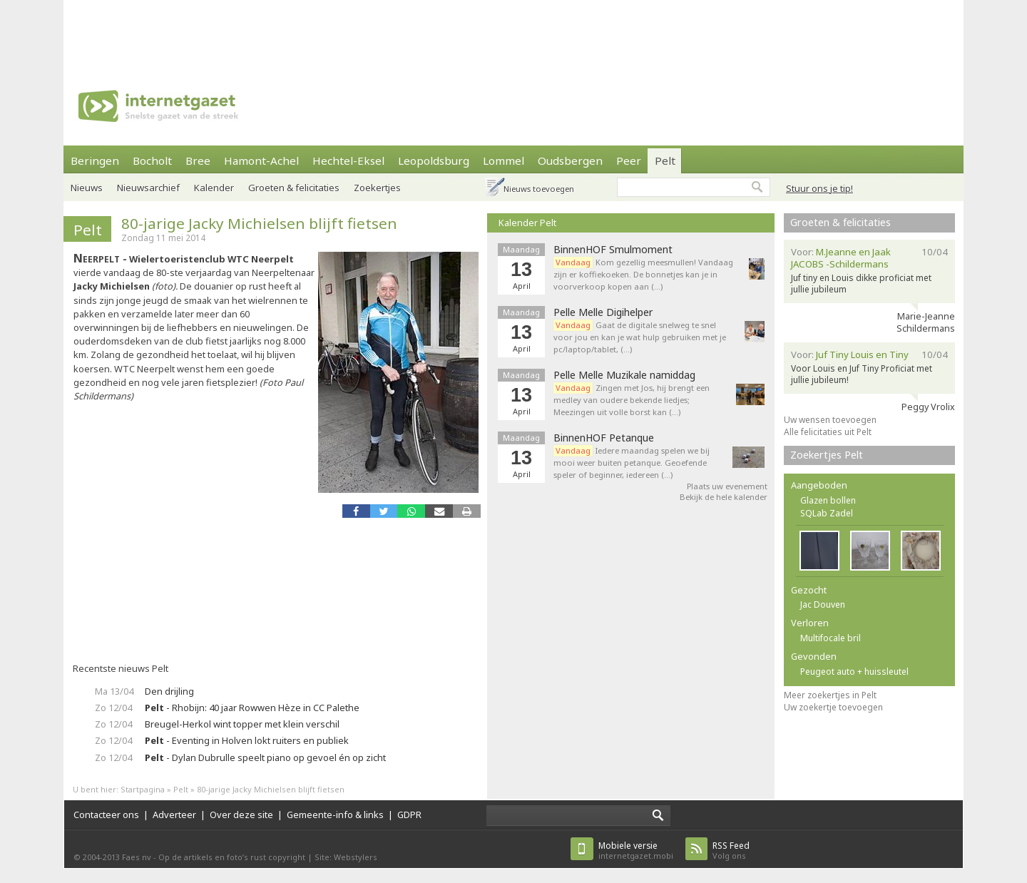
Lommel (503, 160)
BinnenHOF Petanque (603, 438)
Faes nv (136, 857)
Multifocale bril (830, 638)
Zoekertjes (377, 187)
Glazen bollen (828, 500)
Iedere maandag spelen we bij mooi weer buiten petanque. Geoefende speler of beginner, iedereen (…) (631, 462)
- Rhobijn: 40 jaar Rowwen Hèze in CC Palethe (252, 707)
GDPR (409, 814)
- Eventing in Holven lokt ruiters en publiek (247, 740)
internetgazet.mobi (635, 850)
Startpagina (143, 789)
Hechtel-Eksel (348, 160)
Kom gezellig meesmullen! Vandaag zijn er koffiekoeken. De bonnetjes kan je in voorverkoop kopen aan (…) (643, 274)
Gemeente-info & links (335, 814)
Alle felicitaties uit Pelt (828, 432)
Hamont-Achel (261, 160)
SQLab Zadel (826, 513)
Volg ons (731, 850)
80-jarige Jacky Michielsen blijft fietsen (259, 223)
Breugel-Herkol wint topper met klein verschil (242, 724)
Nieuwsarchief (148, 187)
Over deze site (241, 814)
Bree (197, 160)
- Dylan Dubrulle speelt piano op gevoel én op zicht (265, 757)
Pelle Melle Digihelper (603, 312)
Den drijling (169, 691)
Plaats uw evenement (727, 486)
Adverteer (174, 814)
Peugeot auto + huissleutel (854, 671)
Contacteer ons (106, 814)
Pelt (665, 160)
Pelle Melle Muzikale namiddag (624, 375)
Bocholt (152, 160)
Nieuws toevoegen (539, 188)
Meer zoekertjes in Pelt (830, 695)
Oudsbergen (570, 160)
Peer (628, 160)
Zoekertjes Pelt (826, 454)
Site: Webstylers (346, 857)
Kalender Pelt (527, 222)
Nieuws (87, 187)
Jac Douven (822, 604)
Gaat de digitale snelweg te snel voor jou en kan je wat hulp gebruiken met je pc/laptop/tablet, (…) (639, 337)
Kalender (214, 187)
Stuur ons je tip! (819, 188)
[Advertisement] (513, 32)
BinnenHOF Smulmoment (613, 249)
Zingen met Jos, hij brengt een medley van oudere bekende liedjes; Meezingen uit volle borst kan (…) (631, 399)
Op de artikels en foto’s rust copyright (231, 857)
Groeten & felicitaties (293, 187)
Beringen (95, 160)
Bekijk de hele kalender (723, 496)
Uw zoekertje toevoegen (833, 707)
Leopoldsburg (433, 160)
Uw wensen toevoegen (830, 420)
